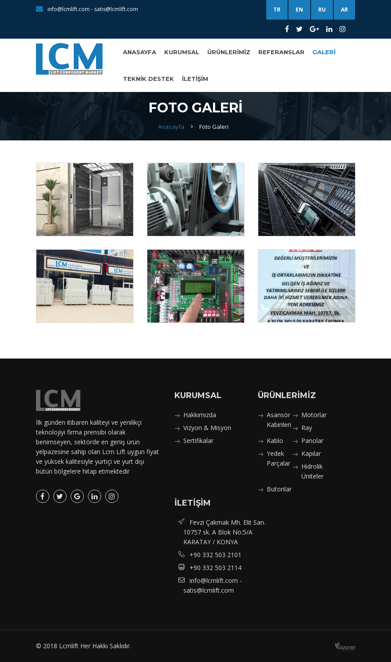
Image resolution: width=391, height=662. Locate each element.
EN (299, 9)
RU (322, 9)
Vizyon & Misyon (207, 427)
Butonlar (279, 489)
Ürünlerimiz (228, 52)
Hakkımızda (199, 415)
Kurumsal (181, 52)
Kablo (275, 440)
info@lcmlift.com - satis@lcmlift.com (87, 9)
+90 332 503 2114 (215, 567)
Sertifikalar (198, 440)
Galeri (324, 52)
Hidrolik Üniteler (312, 471)
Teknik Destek (148, 78)
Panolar (312, 440)
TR (276, 9)
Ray (306, 427)
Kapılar (311, 453)
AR (344, 9)
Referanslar (281, 52)
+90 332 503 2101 (215, 554)
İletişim (195, 78)
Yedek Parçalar (278, 458)
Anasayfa (139, 52)
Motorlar (314, 415)
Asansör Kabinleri (279, 420)
